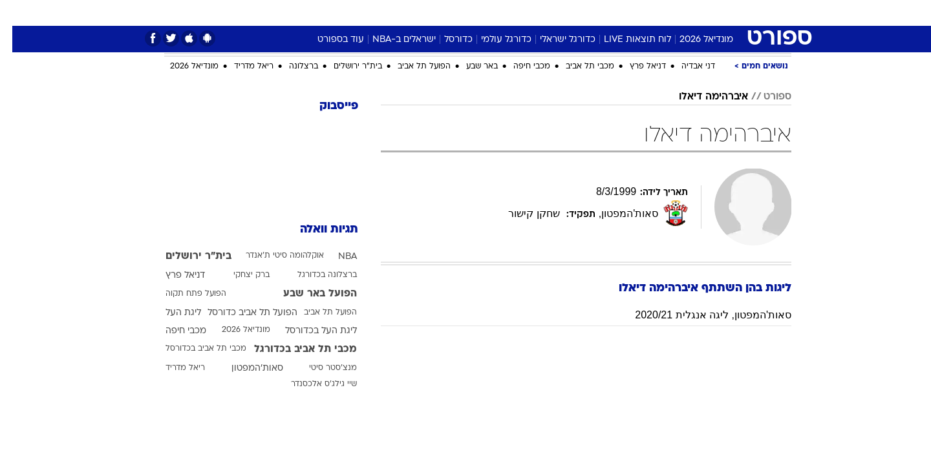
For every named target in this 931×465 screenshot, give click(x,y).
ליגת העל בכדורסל (309, 331)
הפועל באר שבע (308, 294)
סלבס (567, 12)
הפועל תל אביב (411, 66)
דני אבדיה (686, 66)
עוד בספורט (328, 40)
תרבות (608, 12)
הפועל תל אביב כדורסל (240, 313)
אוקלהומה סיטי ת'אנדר (272, 256)
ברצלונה (291, 66)
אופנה (317, 12)
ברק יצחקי (239, 275)
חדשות (694, 12)
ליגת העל (171, 313)
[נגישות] (18, 13)
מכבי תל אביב (577, 66)
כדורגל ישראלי (555, 40)
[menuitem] (686, 13)
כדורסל (446, 40)
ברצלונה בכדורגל (315, 275)
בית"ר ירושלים (345, 66)
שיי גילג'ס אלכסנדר (312, 384)
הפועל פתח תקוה (183, 294)
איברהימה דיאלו (701, 97)
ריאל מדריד (241, 66)
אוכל (498, 12)
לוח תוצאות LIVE (625, 40)
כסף (531, 12)
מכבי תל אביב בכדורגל (293, 349)
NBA (335, 257)
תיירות (413, 12)
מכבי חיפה (519, 66)
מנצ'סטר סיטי (321, 368)
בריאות (458, 12)
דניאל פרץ (635, 66)
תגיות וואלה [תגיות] (317, 229)
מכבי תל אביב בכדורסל (193, 349)
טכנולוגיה (365, 12)
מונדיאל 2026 (694, 40)
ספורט (650, 12)
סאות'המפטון (245, 368)
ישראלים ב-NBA (391, 40)
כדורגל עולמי (494, 40)
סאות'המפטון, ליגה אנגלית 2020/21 (701, 314)
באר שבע (470, 66)
